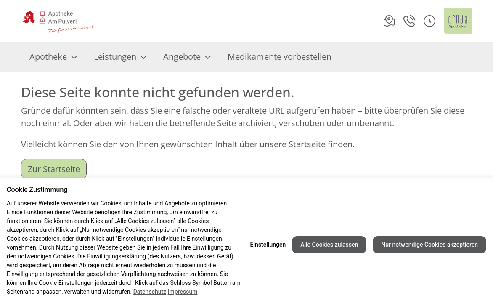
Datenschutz (149, 291)
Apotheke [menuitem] (53, 56)
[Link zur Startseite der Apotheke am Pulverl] (58, 21)
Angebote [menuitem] (187, 56)
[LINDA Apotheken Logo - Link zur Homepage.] (458, 21)
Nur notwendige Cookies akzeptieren (429, 244)
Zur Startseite (54, 169)
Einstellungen (268, 244)
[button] (429, 21)
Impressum (183, 291)
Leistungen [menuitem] (120, 56)
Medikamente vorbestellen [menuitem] (279, 56)
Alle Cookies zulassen (329, 244)
